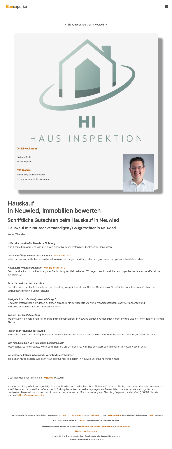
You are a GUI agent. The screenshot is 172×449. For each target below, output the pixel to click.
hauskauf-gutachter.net (103, 426)
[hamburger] (166, 7)
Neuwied (65, 415)
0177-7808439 (23, 170)
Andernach (94, 415)
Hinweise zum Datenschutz (86, 431)
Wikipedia (49, 377)
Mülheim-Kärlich (114, 415)
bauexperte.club (123, 426)
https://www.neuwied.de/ (30, 395)
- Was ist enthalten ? (36, 267)
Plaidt (151, 415)
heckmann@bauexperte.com (31, 174)
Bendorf (82, 420)
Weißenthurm (77, 415)
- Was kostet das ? (40, 255)
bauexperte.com (86, 426)
